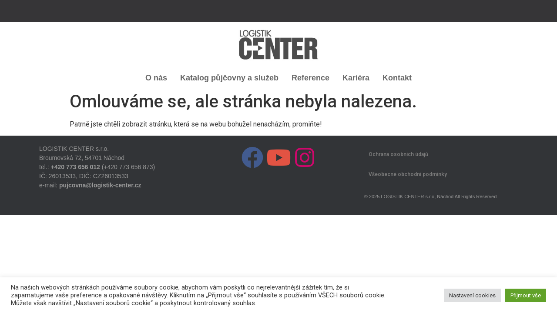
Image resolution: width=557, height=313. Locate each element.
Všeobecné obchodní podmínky (408, 174)
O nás (156, 77)
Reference (310, 77)
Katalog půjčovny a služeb (229, 77)
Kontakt (397, 77)
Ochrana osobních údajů (398, 154)
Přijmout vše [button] (525, 295)
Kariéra (355, 77)
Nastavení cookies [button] (472, 295)
